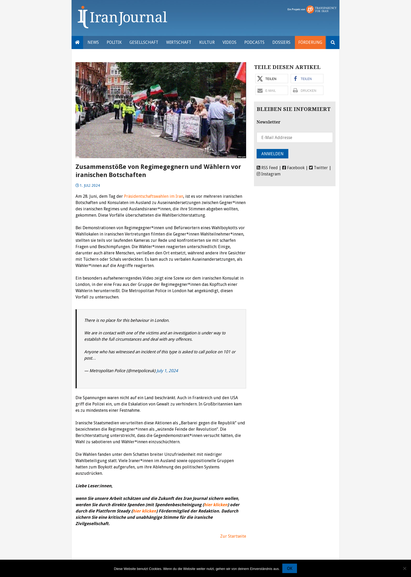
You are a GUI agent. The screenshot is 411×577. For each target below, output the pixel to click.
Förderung (310, 42)
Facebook (293, 167)
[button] (271, 78)
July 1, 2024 (167, 370)
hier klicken (216, 504)
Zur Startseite (233, 536)
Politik (114, 42)
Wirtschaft (178, 42)
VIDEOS (229, 42)
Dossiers (281, 42)
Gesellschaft (143, 42)
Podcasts (254, 42)
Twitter (318, 167)
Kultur (207, 42)
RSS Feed (267, 167)
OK (289, 568)
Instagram (268, 174)
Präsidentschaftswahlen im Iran (153, 196)
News (93, 42)
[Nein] (404, 568)
